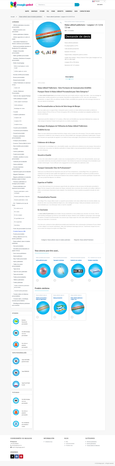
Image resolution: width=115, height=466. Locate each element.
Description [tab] (69, 77)
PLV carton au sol (18, 208)
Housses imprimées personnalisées (17, 168)
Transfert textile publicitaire (21, 290)
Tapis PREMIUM (25, 371)
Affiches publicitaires (92, 441)
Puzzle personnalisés (18, 234)
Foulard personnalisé (18, 154)
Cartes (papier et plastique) (21, 101)
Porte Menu (17, 225)
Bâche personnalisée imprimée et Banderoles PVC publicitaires (78, 258)
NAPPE (27, 11)
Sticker (42, 11)
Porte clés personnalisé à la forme (22, 228)
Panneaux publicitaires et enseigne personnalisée (19, 182)
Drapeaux (34, 11)
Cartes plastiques (18, 105)
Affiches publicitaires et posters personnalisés (20, 26)
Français (96, 1)
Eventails (15, 148)
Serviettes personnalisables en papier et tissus (20, 249)
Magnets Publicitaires (18, 174)
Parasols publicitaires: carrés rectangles (21, 192)
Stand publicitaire (17, 256)
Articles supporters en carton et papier (21, 38)
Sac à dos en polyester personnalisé (24, 345)
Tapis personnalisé (18, 274)
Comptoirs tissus (18, 124)
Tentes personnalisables (19, 277)
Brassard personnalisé (19, 80)
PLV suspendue (18, 221)
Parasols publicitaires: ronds (21, 199)
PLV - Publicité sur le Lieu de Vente (20, 204)
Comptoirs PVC (18, 121)
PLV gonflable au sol (19, 218)
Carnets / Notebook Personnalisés (18, 92)
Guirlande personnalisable (20, 161)
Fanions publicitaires (18, 151)
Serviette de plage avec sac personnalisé (26, 333)
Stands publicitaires (91, 443)
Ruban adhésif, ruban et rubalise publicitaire (30, 16)
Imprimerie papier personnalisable (22, 171)
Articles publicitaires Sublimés (21, 34)
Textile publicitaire (18, 282)
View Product (37, 280)
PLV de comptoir (18, 215)
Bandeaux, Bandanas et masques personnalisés (21, 59)
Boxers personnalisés (19, 77)
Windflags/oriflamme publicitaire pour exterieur (21, 304)
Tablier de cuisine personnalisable (17, 265)
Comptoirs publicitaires (19, 114)
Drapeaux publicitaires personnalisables (18, 137)
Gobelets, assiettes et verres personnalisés (20, 158)
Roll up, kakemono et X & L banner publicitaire (19, 237)
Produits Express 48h (19, 231)
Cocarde (15, 112)
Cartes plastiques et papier (20, 98)
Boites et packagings (18, 63)
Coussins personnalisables (20, 127)
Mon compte (100, 4)
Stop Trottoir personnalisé (20, 258)
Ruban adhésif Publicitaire (86, 240)
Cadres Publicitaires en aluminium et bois (21, 83)
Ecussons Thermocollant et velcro (22, 143)
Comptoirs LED (17, 117)
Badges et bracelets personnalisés (18, 52)
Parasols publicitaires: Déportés (22, 196)
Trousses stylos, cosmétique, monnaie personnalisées (20, 299)
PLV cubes (16, 211)
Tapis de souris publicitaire (20, 271)
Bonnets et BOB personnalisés (21, 74)
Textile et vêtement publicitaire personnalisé (21, 286)
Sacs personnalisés (18, 246)
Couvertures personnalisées (20, 130)
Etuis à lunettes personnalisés (21, 146)
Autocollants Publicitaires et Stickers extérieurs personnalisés (20, 42)
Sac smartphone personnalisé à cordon (25, 424)
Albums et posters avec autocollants (18, 30)
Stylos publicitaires (18, 261)
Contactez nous (85, 11)
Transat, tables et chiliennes (93, 445)
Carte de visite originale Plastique (22, 96)
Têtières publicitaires (18, 279)
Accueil (13, 16)
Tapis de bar (16, 269)
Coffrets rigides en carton (20, 71)
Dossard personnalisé (19, 133)
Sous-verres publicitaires (19, 253)
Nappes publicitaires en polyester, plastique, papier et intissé (21, 178)
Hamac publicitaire (18, 164)
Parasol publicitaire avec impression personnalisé (19, 187)
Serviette (60, 11)
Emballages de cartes (19, 108)
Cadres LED (17, 87)
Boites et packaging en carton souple (21, 66)
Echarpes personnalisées (19, 140)
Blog (76, 11)
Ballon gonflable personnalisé (43, 257)
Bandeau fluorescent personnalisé (24, 322)
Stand (53, 11)
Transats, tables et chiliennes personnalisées (20, 295)
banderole (69, 11)
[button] (60, 23)
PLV (48, 11)
